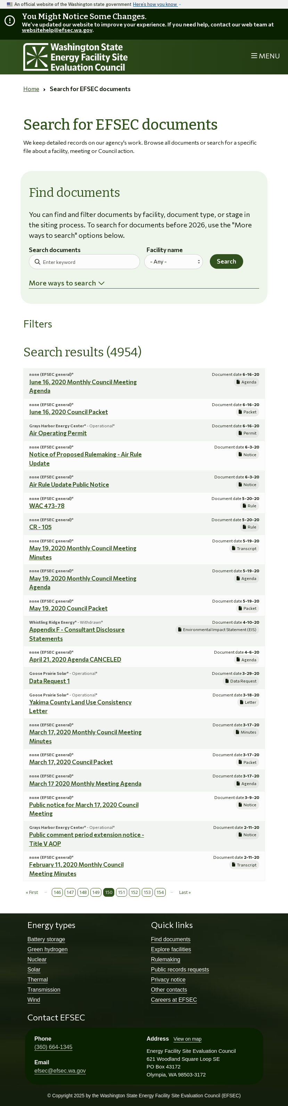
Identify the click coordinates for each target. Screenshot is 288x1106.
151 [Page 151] (121, 892)
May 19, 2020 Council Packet (68, 608)
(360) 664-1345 (53, 1047)
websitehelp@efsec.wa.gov (57, 29)
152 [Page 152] (134, 892)
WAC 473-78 (47, 505)
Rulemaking (165, 959)
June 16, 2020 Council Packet (68, 411)
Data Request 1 (49, 681)
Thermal (37, 980)
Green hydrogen (47, 949)
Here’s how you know (155, 4)
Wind (33, 1000)
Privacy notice (168, 980)
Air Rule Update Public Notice (69, 484)
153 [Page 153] (147, 892)
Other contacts (169, 990)
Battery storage (46, 939)
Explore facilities (171, 949)
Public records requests (180, 969)
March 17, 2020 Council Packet (71, 762)
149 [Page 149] (95, 892)
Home (31, 88)
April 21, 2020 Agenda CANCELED (75, 659)
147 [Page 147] (70, 892)
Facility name (165, 250)
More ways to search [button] (62, 282)
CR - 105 (40, 527)
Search (226, 261)
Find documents (171, 939)
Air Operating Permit (58, 433)
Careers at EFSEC (174, 1000)
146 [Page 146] (57, 892)
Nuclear (37, 959)
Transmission (43, 990)
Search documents (55, 250)
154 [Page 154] (160, 892)
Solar (33, 969)
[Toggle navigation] (266, 56)
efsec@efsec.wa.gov (60, 1071)
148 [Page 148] (83, 892)
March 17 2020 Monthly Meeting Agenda (85, 783)
